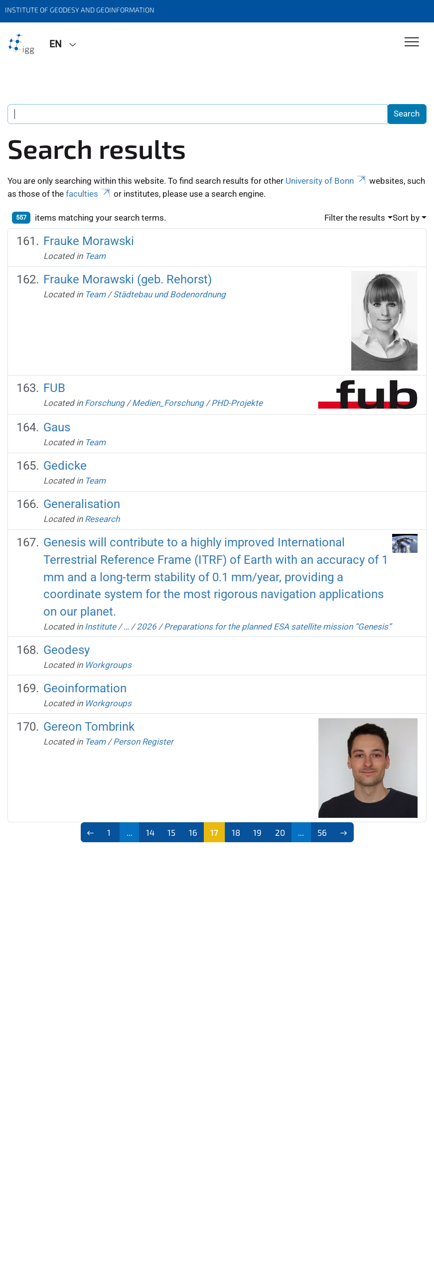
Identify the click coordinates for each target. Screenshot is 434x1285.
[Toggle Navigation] (412, 42)
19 (257, 832)
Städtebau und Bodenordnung (169, 294)
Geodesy (66, 649)
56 (322, 832)
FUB (54, 388)
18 (236, 832)
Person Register (143, 742)
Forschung (105, 403)
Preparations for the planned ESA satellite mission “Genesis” (277, 627)
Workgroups (108, 665)
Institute (100, 627)
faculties (89, 194)
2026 (146, 627)
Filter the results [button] (354, 218)
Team (95, 256)
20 (280, 832)
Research (102, 519)
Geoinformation (85, 688)
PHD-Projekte (237, 403)
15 (171, 832)
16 (193, 832)
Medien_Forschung (168, 403)
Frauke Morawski (88, 241)
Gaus (56, 427)
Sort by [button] (406, 218)
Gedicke (65, 465)
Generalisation (81, 504)
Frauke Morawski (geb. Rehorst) (127, 279)
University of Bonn (326, 181)
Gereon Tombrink (89, 726)
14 (150, 832)
